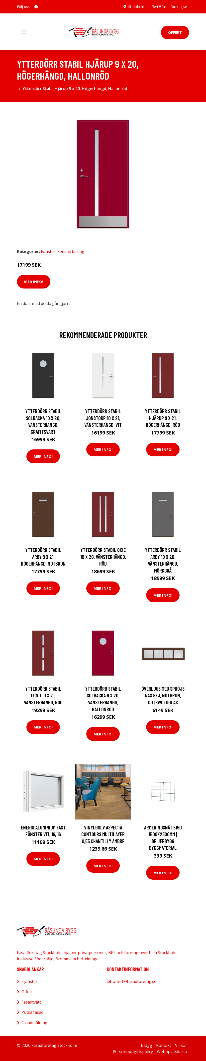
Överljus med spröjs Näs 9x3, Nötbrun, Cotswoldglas (163, 695)
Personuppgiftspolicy (133, 1051)
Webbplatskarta (172, 1051)
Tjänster (29, 981)
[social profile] (36, 6)
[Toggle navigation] (23, 32)
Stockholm (136, 6)
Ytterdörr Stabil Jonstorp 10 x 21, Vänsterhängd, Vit (103, 418)
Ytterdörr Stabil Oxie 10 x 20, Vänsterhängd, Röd (103, 557)
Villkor (181, 1045)
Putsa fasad (32, 1012)
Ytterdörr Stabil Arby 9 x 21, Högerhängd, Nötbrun (43, 557)
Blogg (146, 1045)
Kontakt (163, 1045)
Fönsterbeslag (70, 251)
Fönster (48, 251)
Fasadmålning (34, 1022)
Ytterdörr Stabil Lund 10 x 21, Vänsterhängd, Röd (43, 695)
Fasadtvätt (31, 1002)
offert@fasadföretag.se (168, 6)
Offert (175, 32)
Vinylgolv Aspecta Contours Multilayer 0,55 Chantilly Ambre (103, 834)
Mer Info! (33, 281)
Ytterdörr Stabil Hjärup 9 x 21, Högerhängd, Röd (163, 418)
